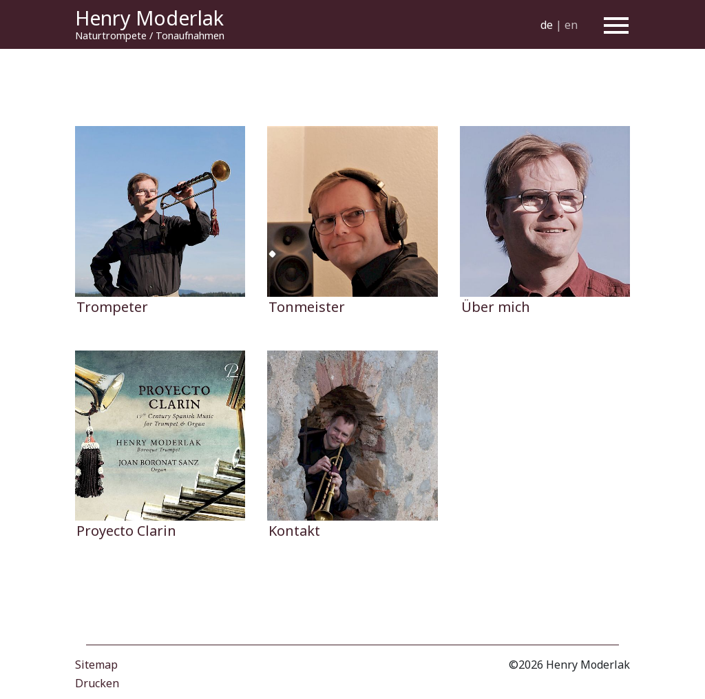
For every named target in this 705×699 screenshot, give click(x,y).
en (571, 24)
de (546, 24)
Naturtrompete (111, 35)
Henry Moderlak (149, 17)
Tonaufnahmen (190, 35)
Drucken (97, 683)
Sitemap (96, 664)
